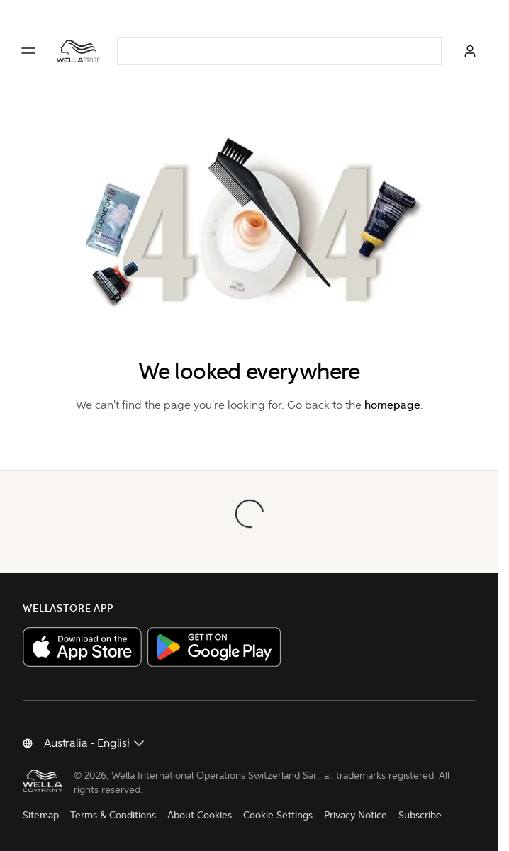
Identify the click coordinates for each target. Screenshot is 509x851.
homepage (392, 405)
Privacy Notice (355, 815)
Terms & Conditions (113, 815)
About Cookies (199, 815)
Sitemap (41, 815)
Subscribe (420, 815)
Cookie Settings (278, 815)
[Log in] (470, 51)
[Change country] (95, 743)
